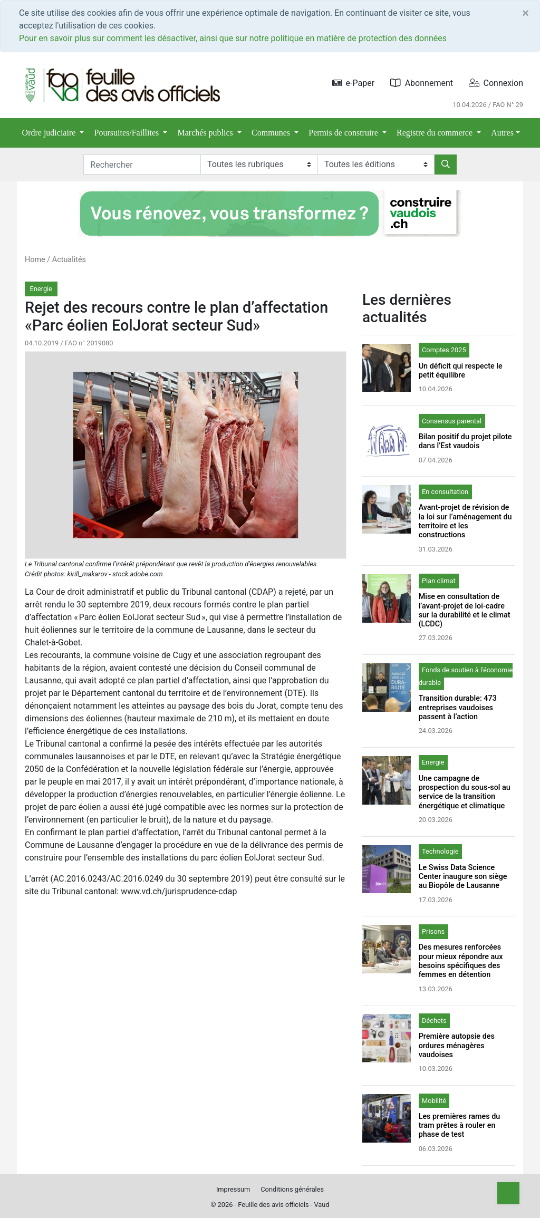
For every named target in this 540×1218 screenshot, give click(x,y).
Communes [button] (272, 132)
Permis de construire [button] (344, 132)
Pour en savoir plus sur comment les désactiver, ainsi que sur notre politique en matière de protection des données (233, 38)
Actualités (69, 259)
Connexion (496, 83)
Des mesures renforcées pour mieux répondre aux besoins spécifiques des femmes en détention (461, 961)
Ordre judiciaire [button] (50, 132)
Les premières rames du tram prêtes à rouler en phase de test (459, 1125)
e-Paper (353, 83)
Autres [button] (502, 132)
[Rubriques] (258, 164)
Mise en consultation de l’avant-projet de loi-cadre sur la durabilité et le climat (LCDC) (464, 610)
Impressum (233, 1189)
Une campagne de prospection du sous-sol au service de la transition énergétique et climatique (464, 792)
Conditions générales (292, 1189)
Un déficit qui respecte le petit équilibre (461, 371)
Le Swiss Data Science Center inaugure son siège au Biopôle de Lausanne (463, 877)
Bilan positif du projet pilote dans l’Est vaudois (465, 441)
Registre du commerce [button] (436, 132)
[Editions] (376, 164)
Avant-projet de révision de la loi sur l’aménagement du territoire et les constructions (465, 521)
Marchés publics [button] (206, 132)
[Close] (525, 13)
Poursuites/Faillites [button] (127, 132)
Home (35, 259)
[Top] (508, 1193)
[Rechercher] (446, 164)
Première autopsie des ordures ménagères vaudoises (457, 1045)
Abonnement (421, 83)
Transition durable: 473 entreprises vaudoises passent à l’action (458, 707)
